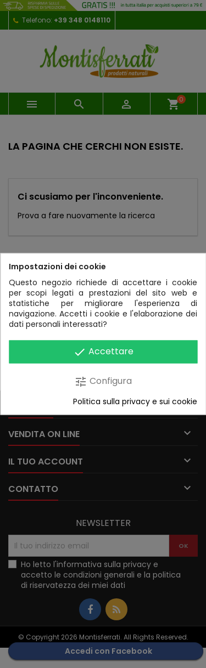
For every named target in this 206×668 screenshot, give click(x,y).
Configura (103, 381)
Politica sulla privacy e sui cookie (135, 402)
